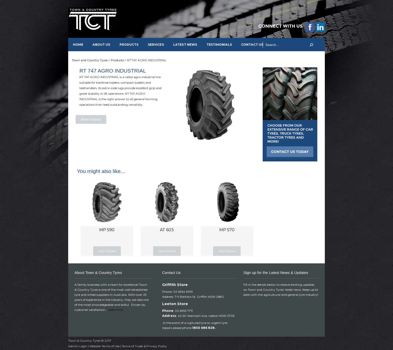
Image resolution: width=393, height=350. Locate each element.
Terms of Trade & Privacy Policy (144, 346)
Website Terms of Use (104, 346)
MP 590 (107, 229)
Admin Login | (78, 346)
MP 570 (227, 229)
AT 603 (167, 229)
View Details (107, 251)
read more (115, 310)
